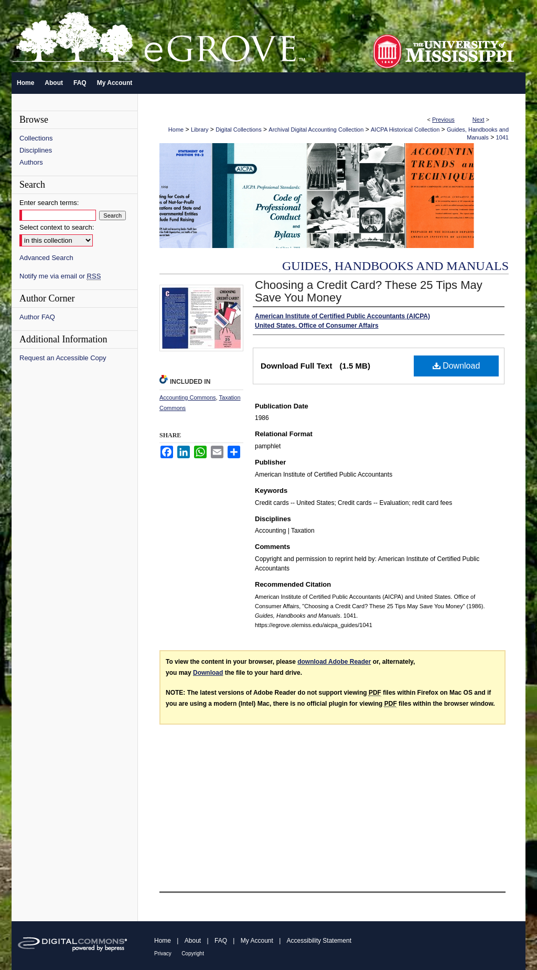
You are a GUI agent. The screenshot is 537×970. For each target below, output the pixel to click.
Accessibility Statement (319, 940)
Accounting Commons (187, 397)
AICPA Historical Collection (405, 129)
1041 (502, 137)
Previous (443, 119)
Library (200, 129)
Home (176, 129)
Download (456, 365)
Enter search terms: (49, 203)
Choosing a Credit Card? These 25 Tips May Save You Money (368, 291)
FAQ (220, 940)
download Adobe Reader (334, 661)
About (193, 940)
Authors (31, 162)
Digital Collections (238, 129)
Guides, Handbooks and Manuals (395, 266)
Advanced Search (46, 258)
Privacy (162, 953)
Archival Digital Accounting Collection (315, 129)
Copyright (192, 953)
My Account (257, 940)
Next (478, 119)
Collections (36, 138)
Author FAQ (37, 317)
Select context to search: (56, 227)
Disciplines (35, 150)
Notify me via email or (60, 276)
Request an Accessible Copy (62, 358)
